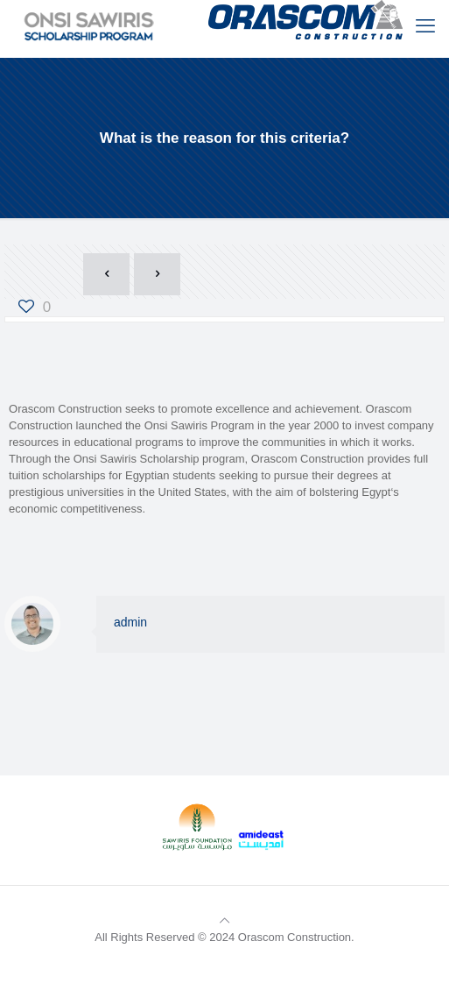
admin (130, 622)
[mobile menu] (425, 26)
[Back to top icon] (224, 920)
